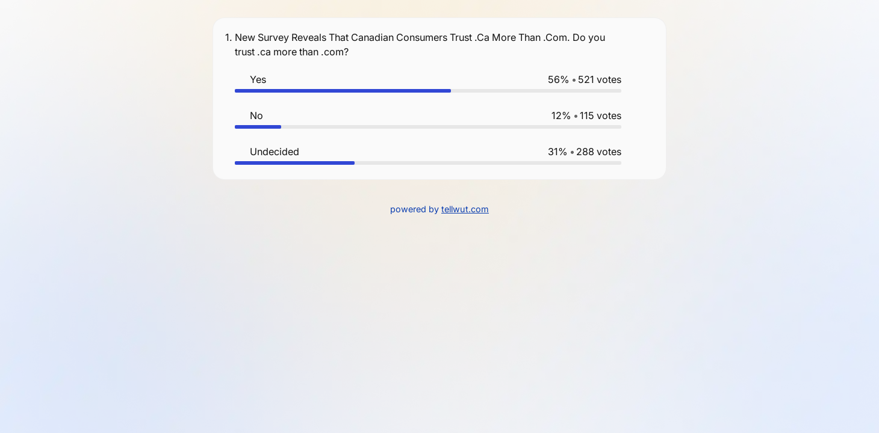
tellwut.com (465, 209)
